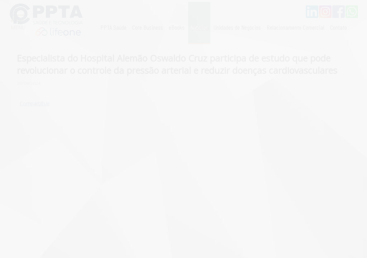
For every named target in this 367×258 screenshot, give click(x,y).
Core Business (147, 27)
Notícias (199, 27)
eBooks (177, 27)
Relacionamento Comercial (295, 27)
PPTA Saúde (113, 27)
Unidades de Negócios (237, 27)
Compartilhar (35, 103)
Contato (338, 27)
